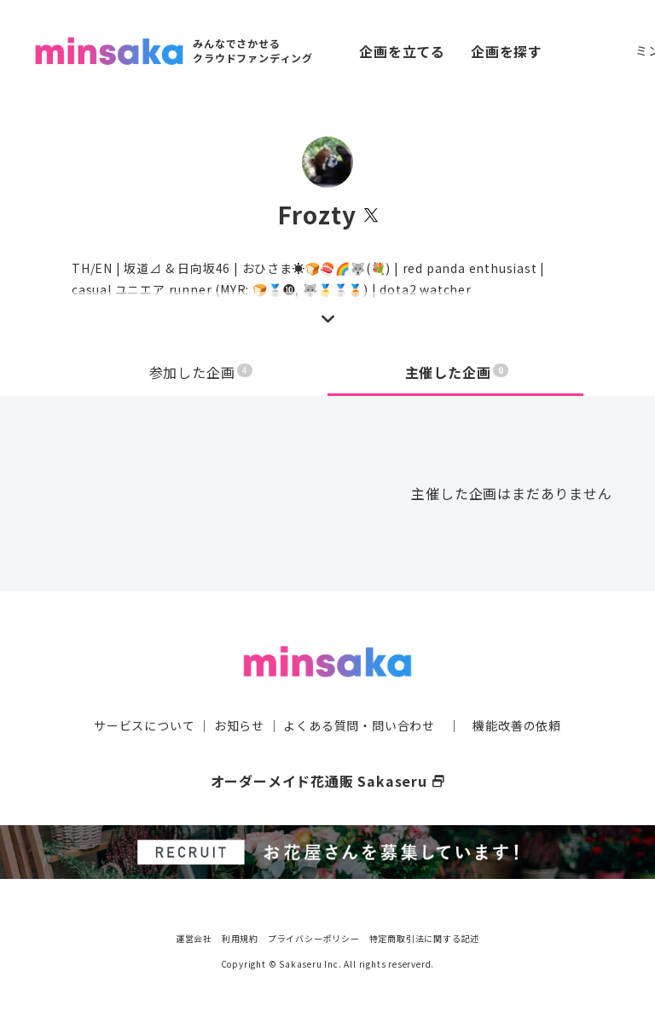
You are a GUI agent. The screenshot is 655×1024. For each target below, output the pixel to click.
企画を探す (506, 51)
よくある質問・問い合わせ (359, 725)
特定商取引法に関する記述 (424, 938)
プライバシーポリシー (314, 938)
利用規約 (240, 938)
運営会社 (194, 938)
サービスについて (144, 725)
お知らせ (239, 725)
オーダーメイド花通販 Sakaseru (328, 781)
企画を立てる (402, 51)
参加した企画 (201, 372)
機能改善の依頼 (516, 725)
